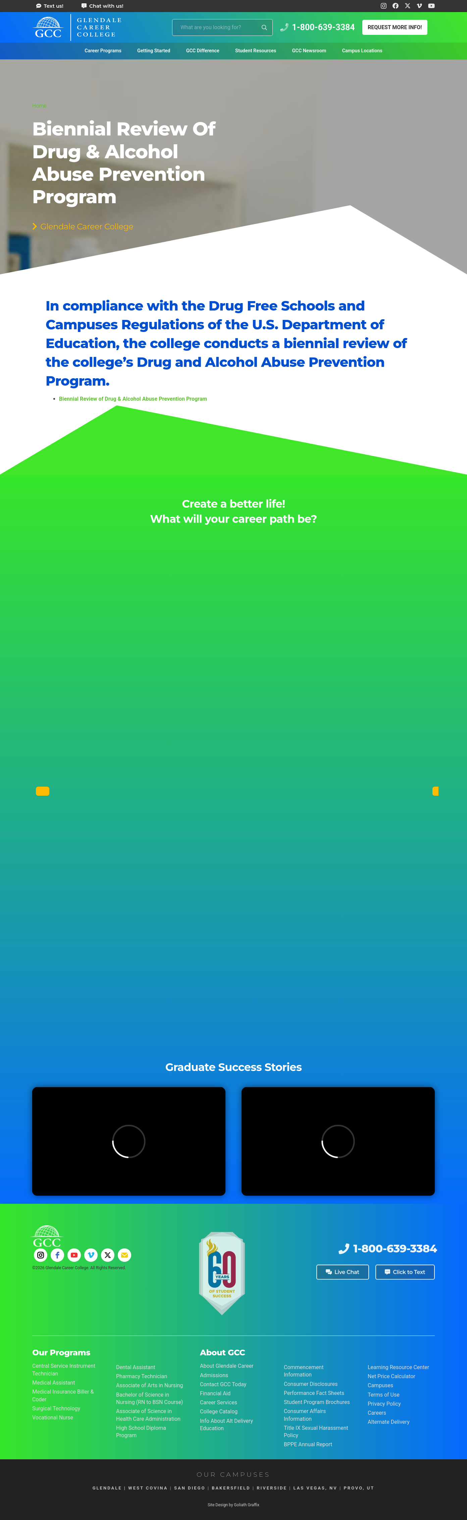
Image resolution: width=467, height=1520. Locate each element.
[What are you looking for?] (222, 27)
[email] (124, 1255)
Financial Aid (215, 1393)
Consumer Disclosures (311, 1384)
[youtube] (74, 1255)
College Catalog (219, 1411)
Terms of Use (384, 1395)
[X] (408, 6)
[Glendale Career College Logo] (76, 27)
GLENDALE (107, 1487)
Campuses (380, 1385)
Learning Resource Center (398, 1367)
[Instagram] (383, 6)
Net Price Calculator (391, 1376)
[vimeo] (91, 1255)
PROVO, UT (359, 1487)
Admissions (214, 1375)
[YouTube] (431, 6)
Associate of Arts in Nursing (149, 1385)
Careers (377, 1413)
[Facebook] (396, 6)
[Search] (264, 27)
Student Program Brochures (317, 1402)
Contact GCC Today (223, 1384)
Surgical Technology (56, 1408)
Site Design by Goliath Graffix (233, 1505)
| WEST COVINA (145, 1487)
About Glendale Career (227, 1366)
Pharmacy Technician (141, 1376)
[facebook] (57, 1255)
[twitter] (107, 1255)
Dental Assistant (135, 1367)
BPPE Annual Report (308, 1444)
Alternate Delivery (389, 1422)
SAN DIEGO (189, 1487)
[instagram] (40, 1255)
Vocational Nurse (52, 1417)
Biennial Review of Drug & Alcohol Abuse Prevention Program (133, 399)
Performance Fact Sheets (314, 1393)
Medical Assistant (53, 1383)
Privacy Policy (384, 1404)
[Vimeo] (419, 6)
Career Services (218, 1402)
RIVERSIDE (272, 1487)
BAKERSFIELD (231, 1487)
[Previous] (42, 791)
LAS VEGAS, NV (316, 1487)
